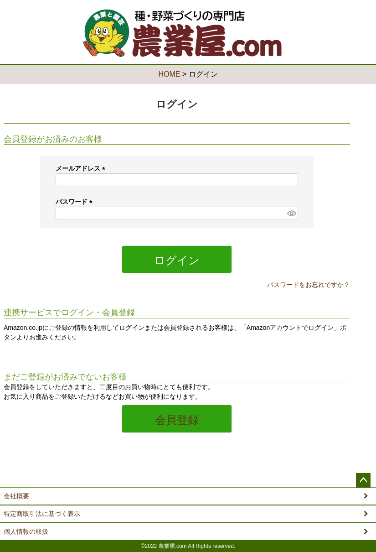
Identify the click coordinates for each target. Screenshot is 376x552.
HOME (169, 74)
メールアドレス (82, 168)
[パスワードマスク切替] (291, 213)
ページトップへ (363, 480)
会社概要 (16, 496)
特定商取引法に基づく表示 (42, 513)
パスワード (76, 201)
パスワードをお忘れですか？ (308, 284)
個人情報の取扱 (26, 531)
